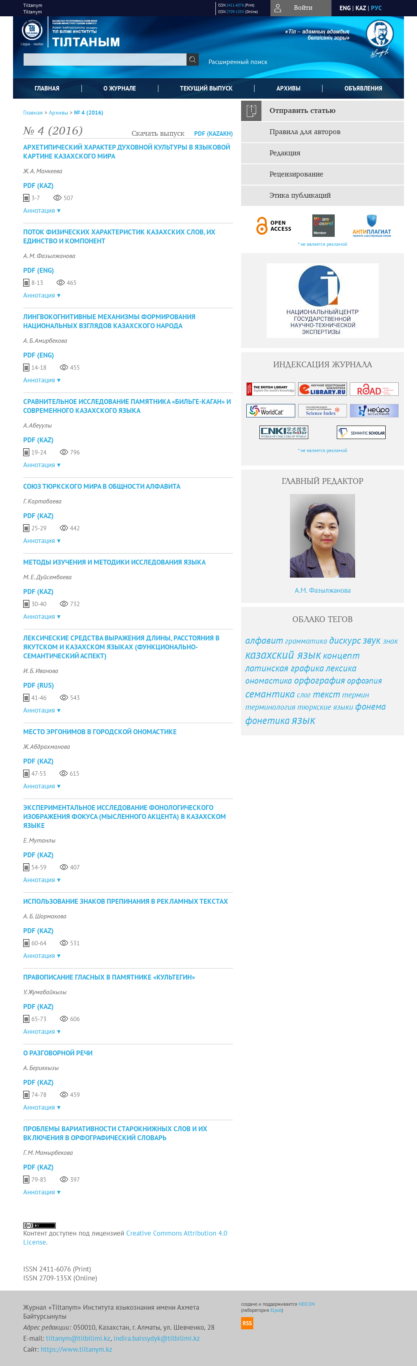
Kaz (361, 8)
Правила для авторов (305, 132)
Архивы (289, 88)
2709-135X (235, 11)
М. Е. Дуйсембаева (47, 577)
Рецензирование (296, 174)
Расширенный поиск (238, 61)
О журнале (119, 88)
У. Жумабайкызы (44, 992)
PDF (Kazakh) (213, 133)
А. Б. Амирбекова (45, 340)
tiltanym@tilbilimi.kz (78, 1338)
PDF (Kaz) (38, 185)
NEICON (306, 1304)
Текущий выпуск (206, 88)
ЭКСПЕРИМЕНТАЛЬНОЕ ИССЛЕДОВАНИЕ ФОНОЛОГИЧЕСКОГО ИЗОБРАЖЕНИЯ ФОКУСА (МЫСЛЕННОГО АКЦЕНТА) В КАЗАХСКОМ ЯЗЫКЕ (124, 816)
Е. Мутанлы (39, 840)
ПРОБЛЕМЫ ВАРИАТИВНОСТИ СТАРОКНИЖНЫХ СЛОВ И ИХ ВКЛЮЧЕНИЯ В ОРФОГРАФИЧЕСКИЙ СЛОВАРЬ (115, 1133)
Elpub (276, 1310)
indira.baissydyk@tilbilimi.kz (157, 1338)
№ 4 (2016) (88, 112)
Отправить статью (303, 111)
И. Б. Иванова (40, 670)
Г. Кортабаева (42, 501)
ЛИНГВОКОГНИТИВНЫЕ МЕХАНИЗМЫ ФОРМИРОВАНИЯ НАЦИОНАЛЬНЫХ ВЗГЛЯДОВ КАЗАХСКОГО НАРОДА (109, 321)
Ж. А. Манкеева (42, 171)
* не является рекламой (322, 244)
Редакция (285, 153)
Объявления (363, 88)
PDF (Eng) (38, 270)
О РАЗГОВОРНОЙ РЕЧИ (57, 1052)
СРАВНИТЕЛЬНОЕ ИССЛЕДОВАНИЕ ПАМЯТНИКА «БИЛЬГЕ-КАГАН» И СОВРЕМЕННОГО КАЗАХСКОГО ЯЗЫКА (127, 406)
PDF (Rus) (38, 685)
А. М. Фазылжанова (49, 256)
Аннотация (39, 210)
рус (376, 8)
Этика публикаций (300, 195)
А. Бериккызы (41, 1068)
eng (345, 8)
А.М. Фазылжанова (323, 590)
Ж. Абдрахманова (46, 746)
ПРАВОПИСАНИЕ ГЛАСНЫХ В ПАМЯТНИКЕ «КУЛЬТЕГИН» (109, 977)
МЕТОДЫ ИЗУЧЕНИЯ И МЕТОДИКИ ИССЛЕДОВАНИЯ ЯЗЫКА (114, 562)
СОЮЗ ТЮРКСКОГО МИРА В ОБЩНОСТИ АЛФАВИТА (101, 486)
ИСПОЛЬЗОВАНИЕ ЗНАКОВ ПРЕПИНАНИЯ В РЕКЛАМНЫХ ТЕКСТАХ (125, 901)
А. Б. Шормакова (44, 916)
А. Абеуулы (37, 425)
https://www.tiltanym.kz (76, 1349)
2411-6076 (235, 5)
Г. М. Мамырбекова (48, 1152)
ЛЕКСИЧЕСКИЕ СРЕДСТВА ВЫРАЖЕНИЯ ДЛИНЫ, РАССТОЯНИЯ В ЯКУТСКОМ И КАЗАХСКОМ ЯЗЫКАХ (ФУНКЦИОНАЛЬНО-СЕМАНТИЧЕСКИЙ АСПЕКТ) (121, 646)
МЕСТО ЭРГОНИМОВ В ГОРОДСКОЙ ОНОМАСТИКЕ (100, 731)
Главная (47, 88)
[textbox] (105, 59)
